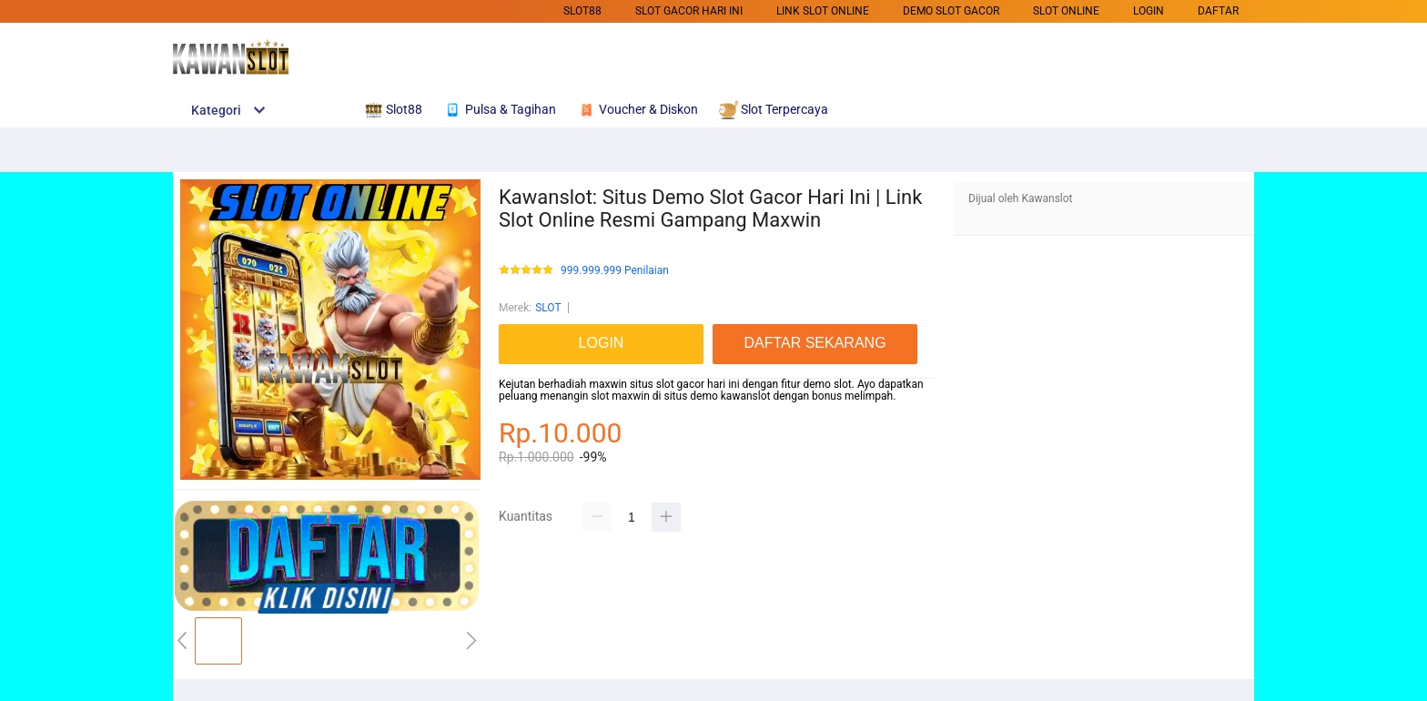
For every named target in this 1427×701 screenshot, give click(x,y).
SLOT (548, 307)
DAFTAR (1218, 11)
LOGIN (1148, 11)
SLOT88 (582, 11)
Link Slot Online (822, 11)
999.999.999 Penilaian (615, 271)
